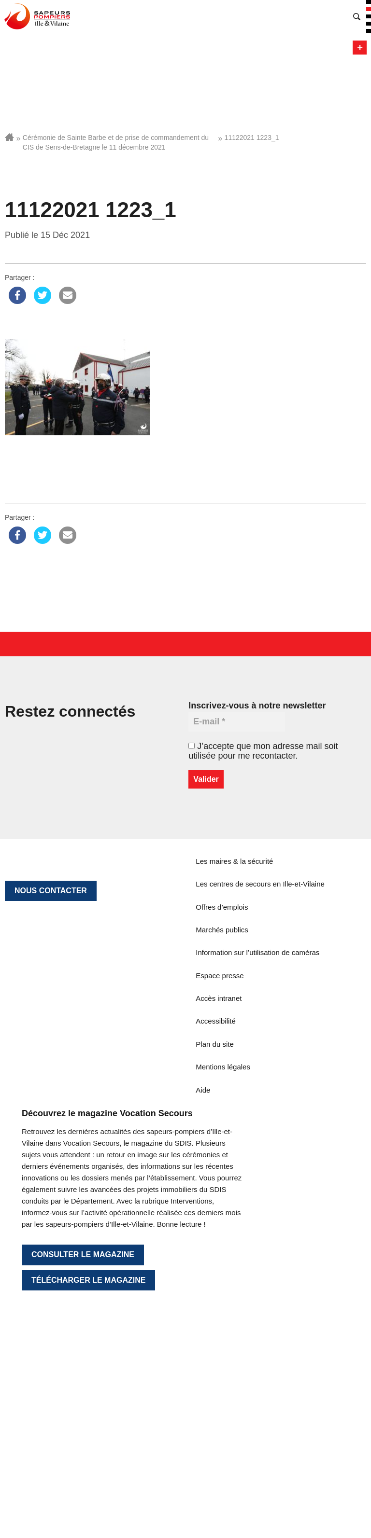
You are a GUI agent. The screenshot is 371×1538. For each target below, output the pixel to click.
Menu (360, 48)
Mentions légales (223, 1067)
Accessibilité (216, 1021)
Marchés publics (222, 930)
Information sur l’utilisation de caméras (257, 952)
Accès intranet (219, 998)
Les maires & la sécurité (234, 861)
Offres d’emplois (222, 907)
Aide (203, 1090)
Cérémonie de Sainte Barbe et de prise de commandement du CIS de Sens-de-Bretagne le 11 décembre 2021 (116, 142)
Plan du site (214, 1044)
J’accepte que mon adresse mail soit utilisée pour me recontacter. (263, 751)
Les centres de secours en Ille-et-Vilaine (260, 884)
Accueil (9, 137)
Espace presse (219, 975)
